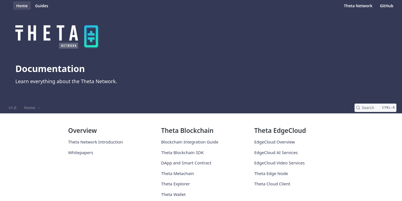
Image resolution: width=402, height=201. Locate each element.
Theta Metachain (177, 173)
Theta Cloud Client (272, 183)
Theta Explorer (175, 183)
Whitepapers (80, 152)
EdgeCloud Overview (274, 142)
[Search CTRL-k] (375, 108)
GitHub (386, 5)
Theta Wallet (173, 194)
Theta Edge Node (271, 173)
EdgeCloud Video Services (279, 163)
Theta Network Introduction (95, 142)
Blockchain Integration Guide (189, 142)
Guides (41, 5)
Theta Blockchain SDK (182, 152)
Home (22, 5)
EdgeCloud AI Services (276, 152)
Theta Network (358, 5)
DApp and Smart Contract (186, 163)
